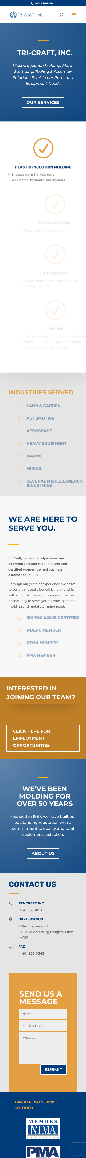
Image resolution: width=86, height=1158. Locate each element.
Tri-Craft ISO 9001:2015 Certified (36, 1105)
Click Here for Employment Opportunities (31, 738)
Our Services (43, 102)
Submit (53, 1069)
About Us (43, 853)
